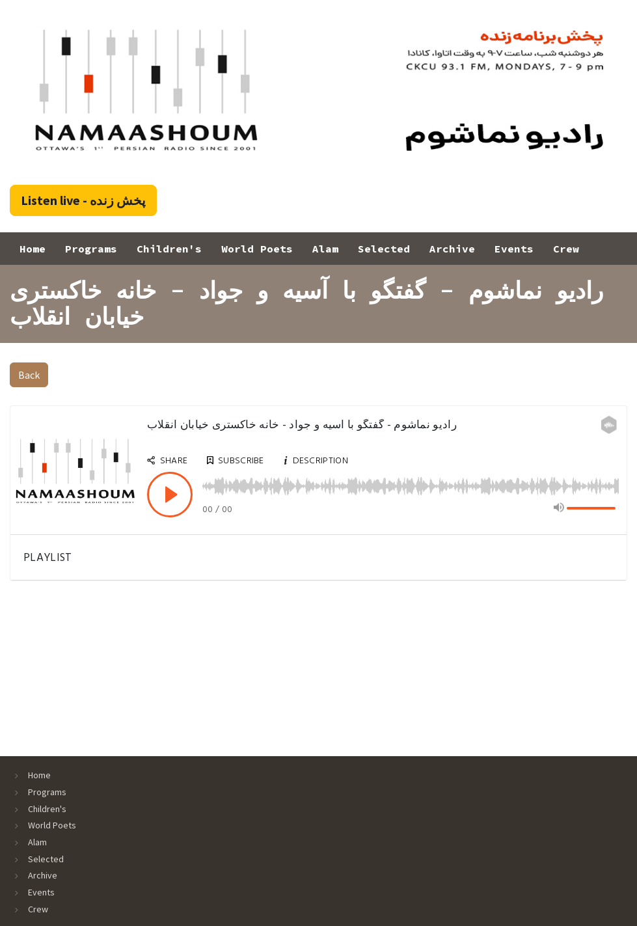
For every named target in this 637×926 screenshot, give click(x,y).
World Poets (257, 248)
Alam (325, 248)
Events (514, 248)
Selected (384, 248)
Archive (452, 248)
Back (29, 374)
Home (33, 248)
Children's (169, 248)
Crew (566, 248)
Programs (91, 248)
